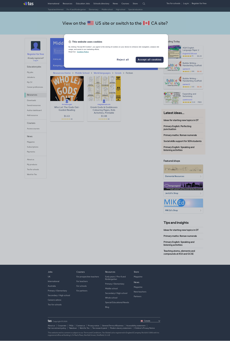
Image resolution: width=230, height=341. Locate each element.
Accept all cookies (149, 59)
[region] (116, 51)
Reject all (123, 59)
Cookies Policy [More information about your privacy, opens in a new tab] (83, 52)
